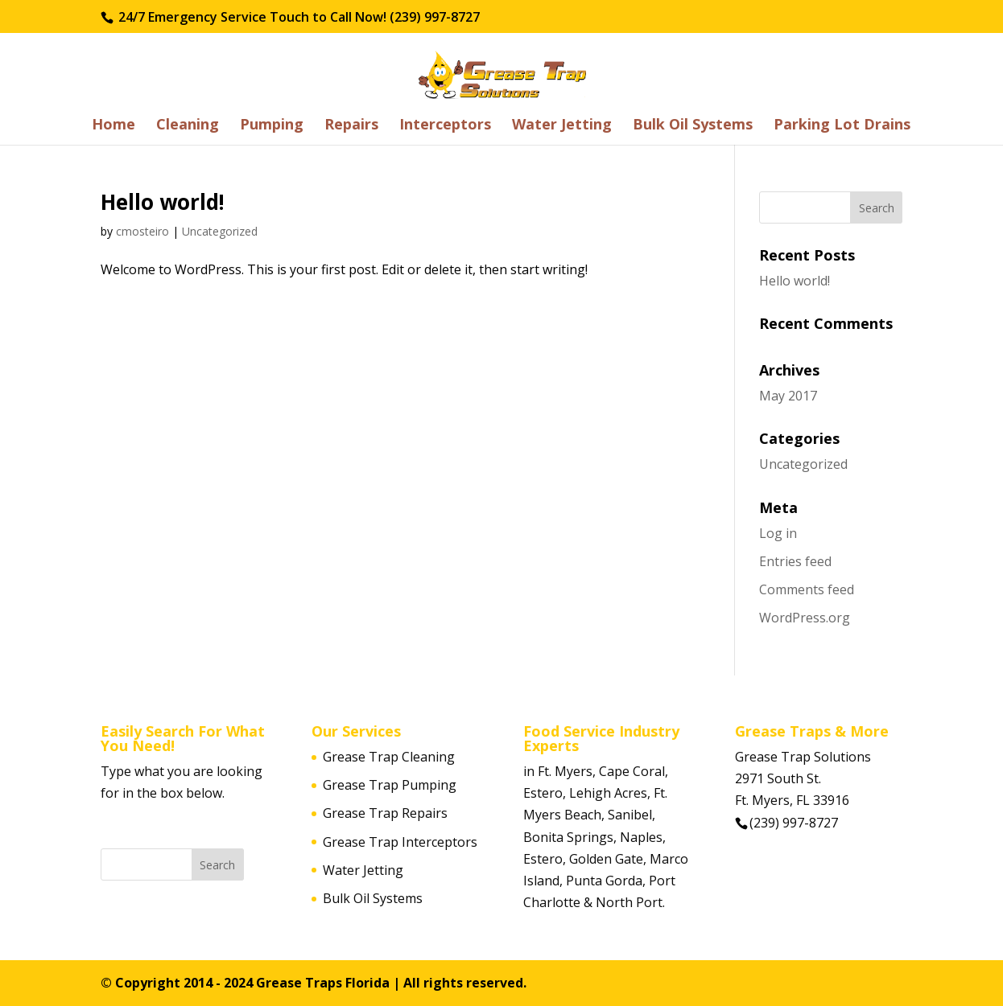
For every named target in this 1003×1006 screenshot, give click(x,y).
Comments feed (806, 589)
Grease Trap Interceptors (400, 842)
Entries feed (795, 561)
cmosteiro (142, 231)
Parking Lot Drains (842, 125)
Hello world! (163, 201)
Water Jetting (562, 125)
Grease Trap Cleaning (389, 757)
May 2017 (788, 395)
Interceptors (445, 125)
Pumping (271, 125)
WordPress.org (804, 617)
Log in (778, 533)
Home (113, 125)
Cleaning (187, 125)
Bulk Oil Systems (693, 125)
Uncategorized (220, 231)
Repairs (351, 125)
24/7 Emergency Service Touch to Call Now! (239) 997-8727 (297, 17)
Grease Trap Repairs (385, 813)
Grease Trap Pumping (389, 785)
